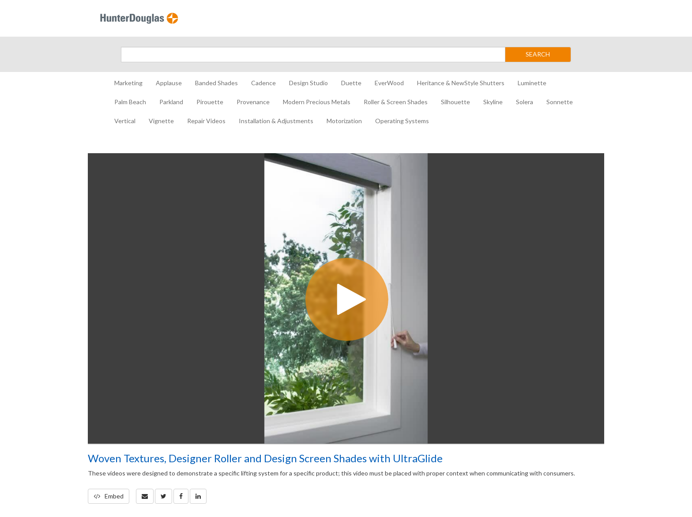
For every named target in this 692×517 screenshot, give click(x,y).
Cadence (263, 83)
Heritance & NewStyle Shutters (460, 83)
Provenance (253, 102)
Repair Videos (206, 121)
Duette (351, 83)
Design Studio (308, 83)
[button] (145, 496)
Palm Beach (130, 102)
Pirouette (209, 102)
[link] (163, 496)
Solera (524, 102)
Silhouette (455, 102)
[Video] (346, 298)
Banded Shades (216, 83)
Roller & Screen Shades (396, 102)
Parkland (171, 102)
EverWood (389, 83)
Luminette (532, 83)
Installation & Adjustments (276, 121)
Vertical (124, 121)
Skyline (493, 102)
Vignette (161, 121)
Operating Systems (402, 121)
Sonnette (559, 102)
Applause (169, 83)
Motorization (344, 121)
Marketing (128, 83)
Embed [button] (109, 496)
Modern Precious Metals (316, 102)
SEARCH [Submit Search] (538, 54)
